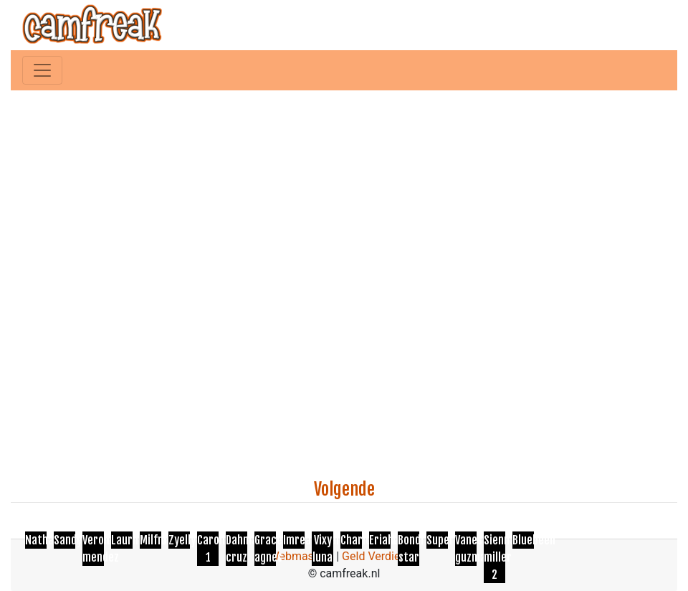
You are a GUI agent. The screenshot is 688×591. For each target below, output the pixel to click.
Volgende (344, 489)
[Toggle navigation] (42, 70)
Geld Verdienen (380, 556)
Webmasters (301, 556)
